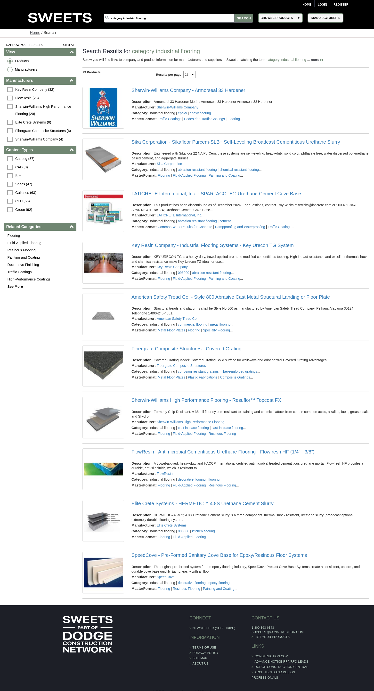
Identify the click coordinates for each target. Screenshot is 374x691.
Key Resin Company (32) (34, 89)
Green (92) (23, 210)
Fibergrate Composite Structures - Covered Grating (186, 348)
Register (340, 4)
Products (22, 61)
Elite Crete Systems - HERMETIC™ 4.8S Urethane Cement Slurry (202, 503)
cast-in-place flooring (227, 428)
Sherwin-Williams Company (177, 107)
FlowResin (164, 474)
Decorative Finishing (23, 265)
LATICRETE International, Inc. (179, 215)
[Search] (178, 18)
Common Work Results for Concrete (185, 227)
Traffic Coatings (19, 272)
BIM (18, 176)
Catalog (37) (24, 159)
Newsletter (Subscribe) (214, 628)
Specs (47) (23, 184)
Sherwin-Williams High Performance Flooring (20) (43, 110)
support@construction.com (277, 632)
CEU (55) (22, 201)
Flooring (13, 236)
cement (225, 221)
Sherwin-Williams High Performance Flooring (190, 422)
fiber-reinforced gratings (239, 371)
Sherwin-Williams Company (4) (39, 139)
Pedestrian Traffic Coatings (204, 119)
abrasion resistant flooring (197, 170)
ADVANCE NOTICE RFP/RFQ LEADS (282, 661)
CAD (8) (21, 167)
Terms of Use (204, 647)
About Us (201, 663)
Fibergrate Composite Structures (181, 366)
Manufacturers (26, 69)
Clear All (68, 45)
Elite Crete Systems (172, 525)
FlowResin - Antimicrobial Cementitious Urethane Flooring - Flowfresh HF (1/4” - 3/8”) (223, 451)
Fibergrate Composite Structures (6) (43, 131)
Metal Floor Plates (171, 330)
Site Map (200, 658)
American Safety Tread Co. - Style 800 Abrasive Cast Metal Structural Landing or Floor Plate (230, 297)
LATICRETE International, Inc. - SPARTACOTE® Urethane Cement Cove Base (216, 193)
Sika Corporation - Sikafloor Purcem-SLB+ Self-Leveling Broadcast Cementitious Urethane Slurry (235, 142)
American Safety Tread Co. (177, 319)
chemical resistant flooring (239, 170)
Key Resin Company (172, 267)
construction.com (271, 656)
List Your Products (272, 637)
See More (15, 286)
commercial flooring (192, 324)
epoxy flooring (200, 113)
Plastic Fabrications (202, 377)
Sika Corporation (169, 164)
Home (306, 4)
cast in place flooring (193, 428)
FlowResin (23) (27, 98)
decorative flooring (192, 479)
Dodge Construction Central (281, 667)
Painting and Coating (23, 257)
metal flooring (220, 324)
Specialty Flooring (216, 330)
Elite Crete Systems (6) (33, 122)
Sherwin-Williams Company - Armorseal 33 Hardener (188, 90)
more (315, 60)
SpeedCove (165, 577)
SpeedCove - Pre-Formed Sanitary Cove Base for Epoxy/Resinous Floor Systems (219, 555)
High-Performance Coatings (28, 279)
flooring (214, 479)
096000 (183, 273)
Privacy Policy (206, 653)
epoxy (182, 113)
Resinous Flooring (21, 250)
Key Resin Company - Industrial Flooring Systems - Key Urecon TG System (212, 245)
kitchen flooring (203, 531)
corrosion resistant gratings (198, 371)
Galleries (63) (25, 193)
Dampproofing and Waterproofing (240, 227)
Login (322, 4)
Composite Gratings (235, 377)
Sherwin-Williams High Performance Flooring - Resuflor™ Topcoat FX (206, 400)
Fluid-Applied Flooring (24, 243)
